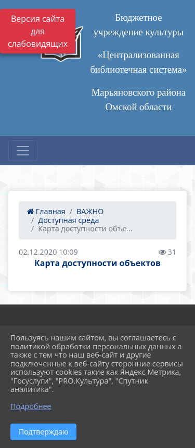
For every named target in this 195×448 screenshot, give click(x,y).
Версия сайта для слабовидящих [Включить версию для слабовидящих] (38, 31)
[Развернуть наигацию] (22, 150)
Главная (46, 211)
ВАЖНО (89, 211)
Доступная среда (68, 220)
